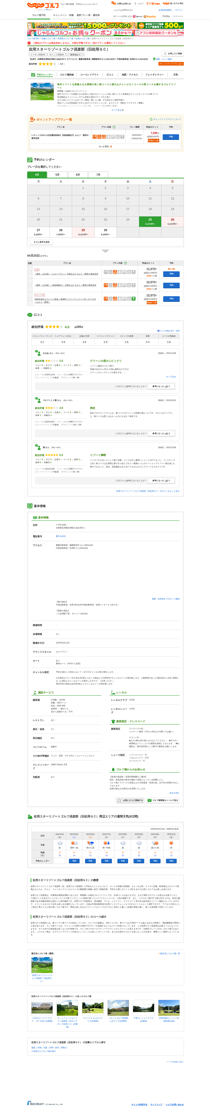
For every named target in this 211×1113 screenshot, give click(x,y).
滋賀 (33, 1047)
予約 (171, 137)
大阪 (45, 1047)
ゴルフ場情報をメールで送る (163, 800)
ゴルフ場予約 (39, 15)
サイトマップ (156, 1104)
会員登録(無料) (165, 10)
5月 (58, 174)
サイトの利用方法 (139, 1104)
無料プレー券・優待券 (88, 15)
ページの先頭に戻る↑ (175, 1062)
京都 (39, 1047)
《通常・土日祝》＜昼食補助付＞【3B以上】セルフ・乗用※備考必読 (65, 285)
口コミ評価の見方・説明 (170, 331)
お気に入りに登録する (130, 800)
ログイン (179, 10)
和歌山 (64, 1047)
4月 (37, 174)
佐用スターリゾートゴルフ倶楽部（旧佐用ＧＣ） (42, 978)
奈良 (57, 1047)
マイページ (178, 16)
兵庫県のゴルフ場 (65, 38)
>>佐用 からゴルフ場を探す (43, 1051)
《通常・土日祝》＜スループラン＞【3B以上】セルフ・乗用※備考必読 (66, 274)
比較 (30, 263)
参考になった (161, 386)
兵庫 (51, 1047)
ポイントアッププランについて (165, 119)
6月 (78, 174)
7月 (98, 174)
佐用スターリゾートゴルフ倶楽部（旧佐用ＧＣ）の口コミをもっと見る (148, 491)
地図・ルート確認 (164, 59)
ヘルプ (140, 3)
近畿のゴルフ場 (48, 38)
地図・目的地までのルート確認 (166, 599)
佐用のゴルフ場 (82, 38)
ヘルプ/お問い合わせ (175, 1104)
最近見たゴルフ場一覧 (170, 953)
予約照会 (166, 16)
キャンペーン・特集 (63, 15)
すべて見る (116, 110)
